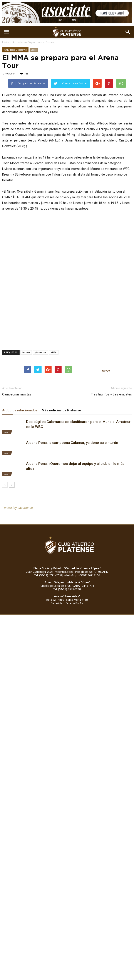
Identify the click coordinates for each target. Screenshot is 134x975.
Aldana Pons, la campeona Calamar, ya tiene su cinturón (72, 442)
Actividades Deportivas (27, 42)
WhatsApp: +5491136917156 (82, 575)
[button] (128, 32)
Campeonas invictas (16, 394)
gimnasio (40, 352)
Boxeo (50, 42)
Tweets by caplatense (17, 508)
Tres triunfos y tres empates (111, 394)
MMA (54, 352)
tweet (106, 371)
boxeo (26, 352)
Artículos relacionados (19, 410)
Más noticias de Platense (61, 410)
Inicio (5, 42)
